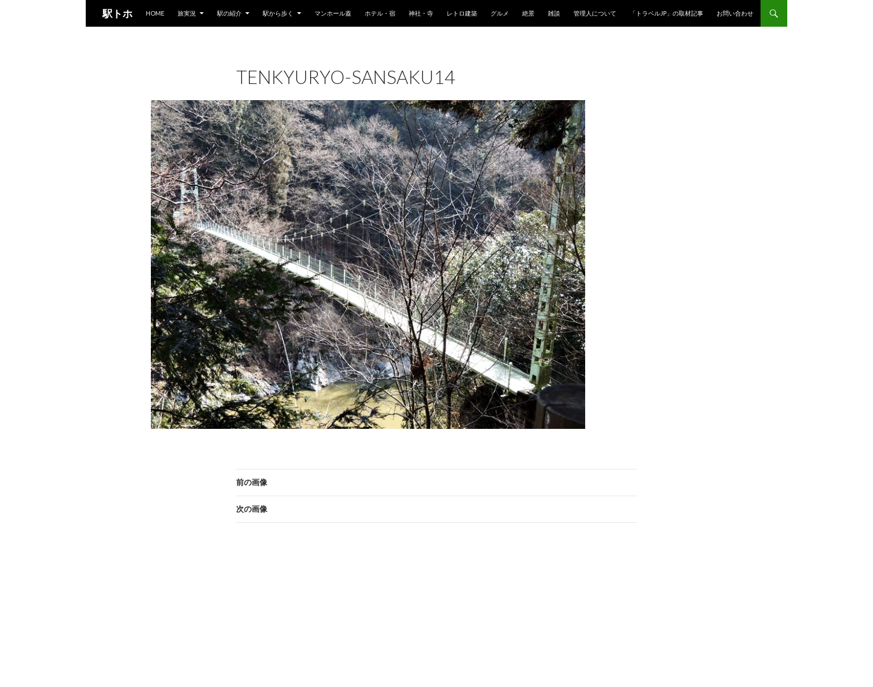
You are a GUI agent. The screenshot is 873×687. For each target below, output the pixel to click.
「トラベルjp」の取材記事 (666, 13)
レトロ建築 (462, 13)
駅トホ (117, 13)
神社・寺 (421, 13)
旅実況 (187, 13)
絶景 (528, 13)
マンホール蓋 (333, 13)
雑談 (554, 13)
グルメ (500, 13)
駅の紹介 (229, 13)
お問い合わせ (735, 13)
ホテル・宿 (380, 13)
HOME (155, 13)
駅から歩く (278, 13)
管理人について (594, 13)
